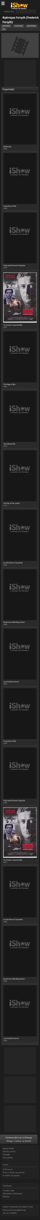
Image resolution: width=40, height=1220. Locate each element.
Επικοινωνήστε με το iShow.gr (19, 1137)
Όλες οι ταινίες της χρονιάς (14, 1172)
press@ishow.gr (19, 1210)
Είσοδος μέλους (9, 1151)
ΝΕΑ (4, 29)
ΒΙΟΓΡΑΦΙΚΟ (6, 26)
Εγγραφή (6, 1154)
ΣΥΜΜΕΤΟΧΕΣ (18, 26)
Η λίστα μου (7, 1169)
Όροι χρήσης (8, 1157)
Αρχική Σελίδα (8, 1148)
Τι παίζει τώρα (8, 1190)
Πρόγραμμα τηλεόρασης (12, 1193)
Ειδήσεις (6, 1196)
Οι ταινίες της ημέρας (11, 1175)
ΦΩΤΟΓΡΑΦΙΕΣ (31, 26)
